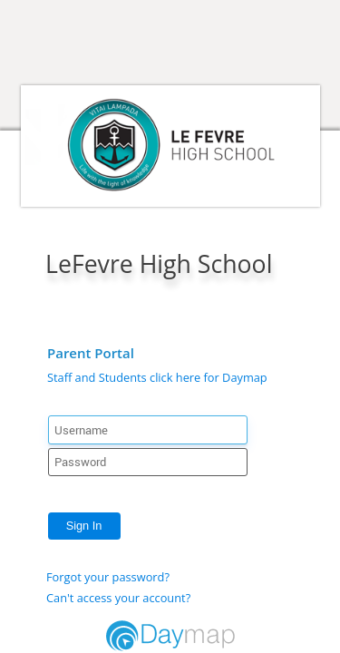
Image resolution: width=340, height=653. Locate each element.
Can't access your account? (118, 598)
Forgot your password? (108, 577)
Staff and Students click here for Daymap (157, 377)
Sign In (84, 525)
